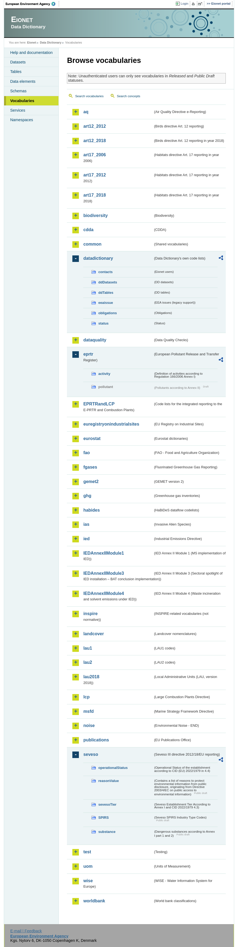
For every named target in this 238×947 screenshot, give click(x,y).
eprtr (88, 354)
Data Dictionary (50, 42)
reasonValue (108, 781)
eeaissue (105, 303)
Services (17, 110)
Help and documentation (31, 52)
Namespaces (21, 120)
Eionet (31, 42)
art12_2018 (94, 140)
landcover (93, 633)
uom (87, 866)
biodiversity (95, 215)
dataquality (94, 340)
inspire (90, 613)
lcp (86, 697)
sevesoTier (107, 804)
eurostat (91, 438)
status (103, 323)
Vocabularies (22, 101)
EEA (32, 4)
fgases (90, 467)
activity (104, 374)
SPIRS (103, 817)
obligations (107, 313)
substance (106, 832)
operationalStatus (113, 768)
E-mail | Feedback (26, 931)
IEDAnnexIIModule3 (103, 573)
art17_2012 (94, 175)
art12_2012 (94, 126)
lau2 (87, 662)
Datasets (18, 62)
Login (184, 3)
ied (86, 538)
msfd (88, 711)
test (87, 852)
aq (85, 111)
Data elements (22, 81)
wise (88, 880)
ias (86, 524)
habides (91, 510)
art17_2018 (94, 195)
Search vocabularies (89, 96)
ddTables (105, 293)
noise (89, 725)
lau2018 (91, 676)
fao (86, 452)
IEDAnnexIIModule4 (103, 593)
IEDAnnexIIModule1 (103, 553)
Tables (15, 71)
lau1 (87, 648)
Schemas (18, 91)
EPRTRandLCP (99, 404)
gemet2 (90, 481)
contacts (105, 272)
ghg (87, 495)
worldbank (94, 901)
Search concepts (128, 96)
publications (96, 740)
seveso (90, 754)
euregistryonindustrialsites (111, 424)
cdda (88, 229)
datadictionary (98, 258)
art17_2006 (94, 154)
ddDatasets (107, 282)
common (92, 244)
